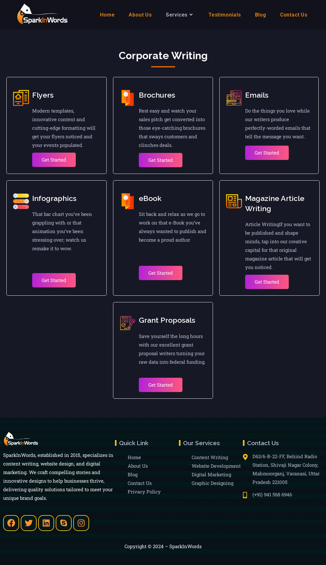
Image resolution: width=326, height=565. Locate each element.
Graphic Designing (212, 483)
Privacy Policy (144, 491)
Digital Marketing (211, 474)
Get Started (54, 159)
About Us (138, 466)
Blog (133, 474)
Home (134, 457)
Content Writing (210, 457)
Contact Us (140, 483)
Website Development (216, 466)
